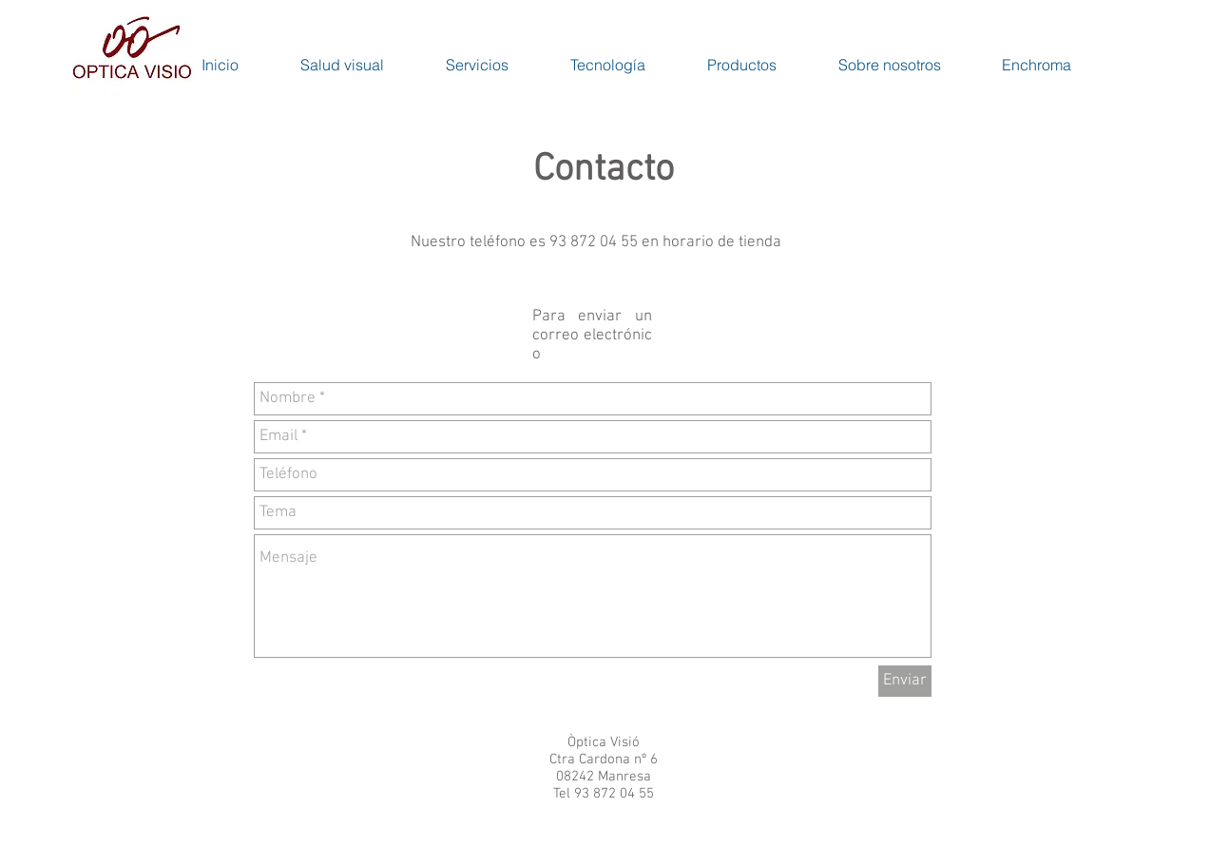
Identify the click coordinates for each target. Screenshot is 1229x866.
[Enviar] (904, 681)
